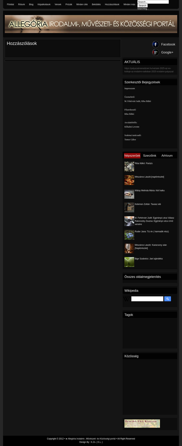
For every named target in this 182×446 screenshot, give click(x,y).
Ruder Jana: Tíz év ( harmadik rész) (152, 231)
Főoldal (10, 4)
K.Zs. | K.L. (96, 442)
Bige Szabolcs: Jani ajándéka (149, 258)
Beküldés (96, 4)
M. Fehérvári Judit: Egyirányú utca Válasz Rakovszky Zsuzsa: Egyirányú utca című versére (154, 221)
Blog (31, 4)
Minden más (129, 4)
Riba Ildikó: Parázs (143, 163)
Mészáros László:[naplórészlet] (149, 177)
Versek (58, 4)
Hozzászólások (112, 4)
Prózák (68, 4)
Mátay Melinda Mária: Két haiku (150, 190)
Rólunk (21, 4)
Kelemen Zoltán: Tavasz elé (148, 204)
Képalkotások (44, 4)
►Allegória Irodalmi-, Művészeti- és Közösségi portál (91, 438)
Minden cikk (82, 4)
